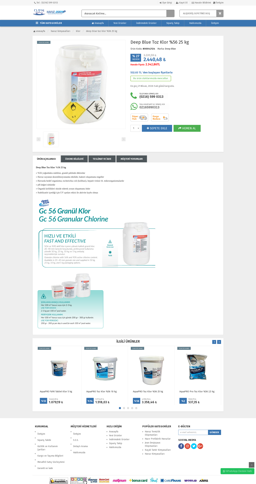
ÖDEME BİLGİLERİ (74, 159)
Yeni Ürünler (119, 23)
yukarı (251, 465)
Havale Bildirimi (201, 2)
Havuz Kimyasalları (60, 31)
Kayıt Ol (182, 2)
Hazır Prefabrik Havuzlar (158, 438)
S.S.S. (76, 435)
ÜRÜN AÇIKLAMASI (46, 159)
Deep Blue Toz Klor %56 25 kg (101, 31)
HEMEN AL (187, 128)
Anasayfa (98, 23)
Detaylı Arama (80, 439)
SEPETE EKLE (157, 128)
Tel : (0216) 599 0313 (46, 2)
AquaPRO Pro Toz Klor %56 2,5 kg (197, 391)
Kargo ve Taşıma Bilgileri (50, 446)
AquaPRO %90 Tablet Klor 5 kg (56, 391)
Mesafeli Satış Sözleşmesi (50, 450)
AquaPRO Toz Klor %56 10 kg (101, 391)
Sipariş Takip (172, 23)
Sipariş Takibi (44, 435)
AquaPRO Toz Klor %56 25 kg (148, 391)
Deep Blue (170, 48)
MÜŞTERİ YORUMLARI (132, 159)
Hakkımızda (195, 23)
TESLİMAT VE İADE (102, 159)
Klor (78, 31)
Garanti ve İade (45, 454)
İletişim (218, 2)
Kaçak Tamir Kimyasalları (158, 450)
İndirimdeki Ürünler (146, 23)
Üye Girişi (166, 2)
